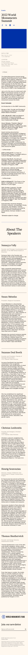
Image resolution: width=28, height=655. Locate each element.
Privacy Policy (4, 639)
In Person (5, 72)
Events (3, 10)
